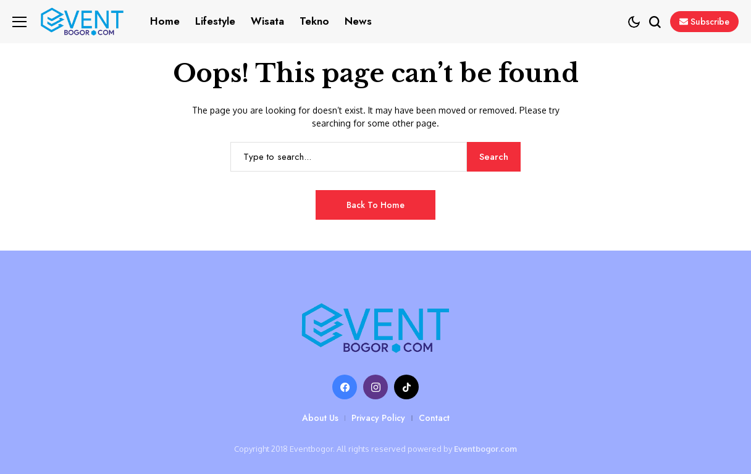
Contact (434, 418)
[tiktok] (406, 387)
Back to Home (375, 205)
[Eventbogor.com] (375, 328)
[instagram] (375, 387)
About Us (320, 418)
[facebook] (344, 387)
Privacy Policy (378, 418)
